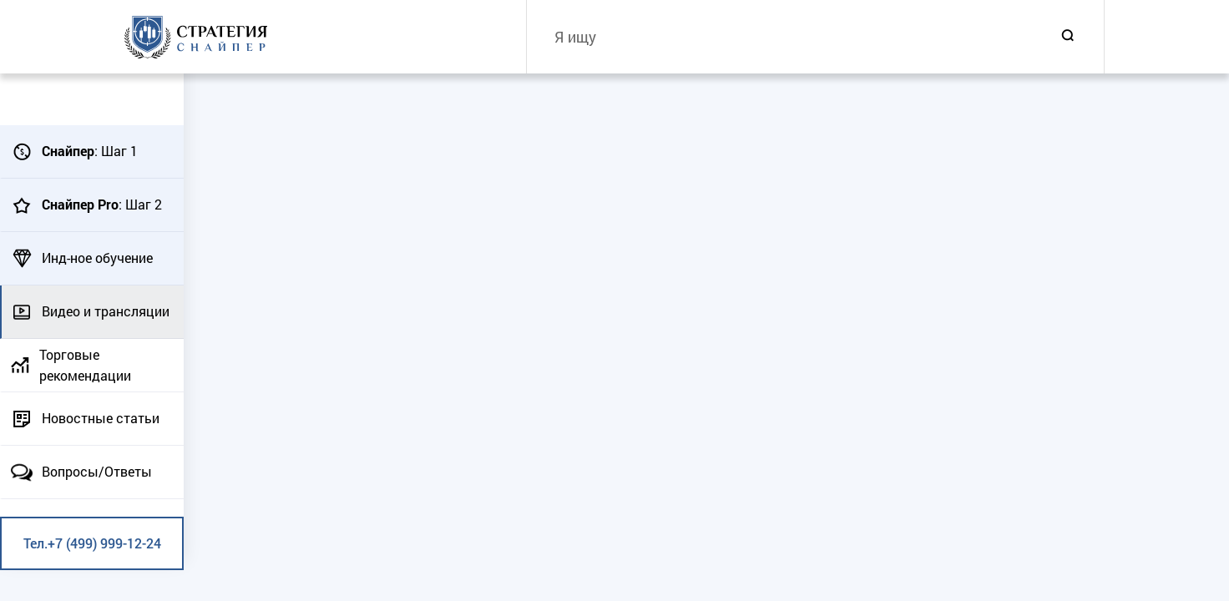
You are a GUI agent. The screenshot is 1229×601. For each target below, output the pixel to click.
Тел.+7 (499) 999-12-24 (92, 543)
